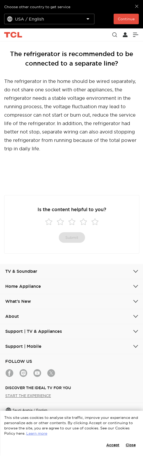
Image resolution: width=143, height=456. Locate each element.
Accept (112, 445)
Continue (126, 19)
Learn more (36, 433)
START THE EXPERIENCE (28, 395)
